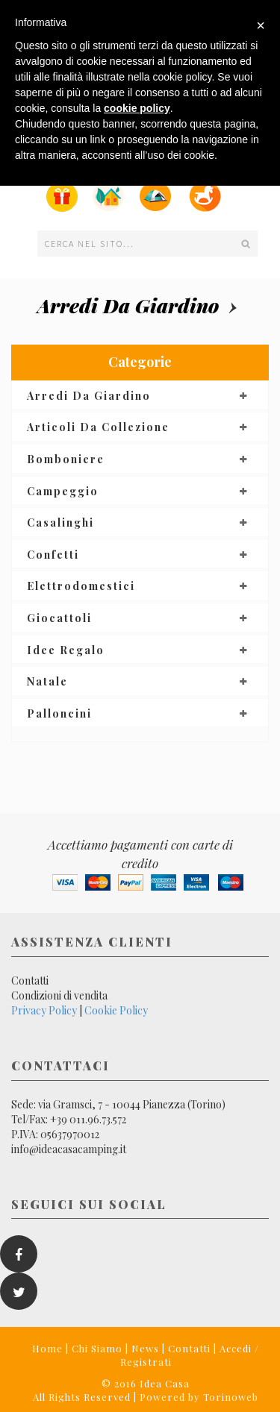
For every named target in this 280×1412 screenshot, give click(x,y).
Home (47, 1348)
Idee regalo (66, 650)
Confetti (53, 554)
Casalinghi (60, 522)
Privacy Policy (44, 1010)
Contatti (30, 980)
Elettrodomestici (81, 586)
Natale (47, 681)
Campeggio (63, 491)
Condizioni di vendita (59, 995)
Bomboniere (66, 459)
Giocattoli (59, 618)
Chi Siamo (97, 1348)
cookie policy (137, 108)
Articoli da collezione (98, 427)
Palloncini (59, 713)
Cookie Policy (116, 1010)
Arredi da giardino (128, 305)
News (145, 1348)
